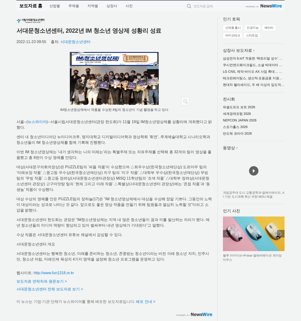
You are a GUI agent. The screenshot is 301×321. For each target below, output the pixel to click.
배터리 (269, 27)
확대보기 (185, 101)
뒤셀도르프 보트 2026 (239, 107)
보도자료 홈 (30, 5)
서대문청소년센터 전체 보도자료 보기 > (49, 289)
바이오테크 (232, 35)
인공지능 (252, 27)
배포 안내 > (145, 302)
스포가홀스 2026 (235, 127)
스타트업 (252, 35)
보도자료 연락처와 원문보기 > (41, 281)
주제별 (73, 6)
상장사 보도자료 (237, 50)
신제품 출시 (233, 27)
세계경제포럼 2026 (237, 114)
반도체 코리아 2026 (237, 133)
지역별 (92, 6)
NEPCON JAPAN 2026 (240, 120)
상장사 (112, 6)
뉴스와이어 (37, 122)
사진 (129, 6)
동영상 (229, 148)
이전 (226, 233)
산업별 (54, 6)
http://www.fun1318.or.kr (54, 273)
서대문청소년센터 (75, 42)
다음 (281, 233)
